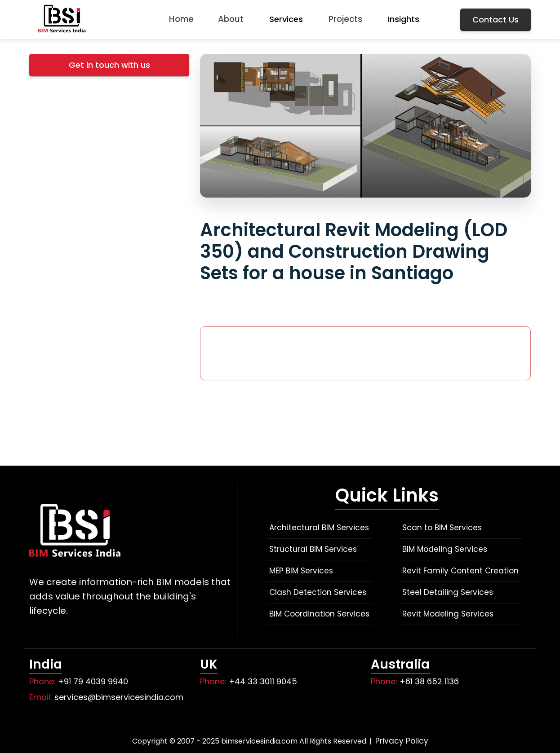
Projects (347, 19)
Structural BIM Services (313, 549)
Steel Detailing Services (447, 592)
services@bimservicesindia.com (118, 697)
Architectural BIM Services (319, 527)
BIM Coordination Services (319, 613)
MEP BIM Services (301, 570)
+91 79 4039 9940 (93, 681)
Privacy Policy (401, 740)
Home (179, 19)
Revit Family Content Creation (460, 570)
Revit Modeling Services (447, 613)
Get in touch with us (109, 64)
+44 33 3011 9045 (263, 681)
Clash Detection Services (317, 592)
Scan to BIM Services (442, 527)
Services (287, 19)
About (230, 19)
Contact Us (495, 19)
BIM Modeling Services (444, 549)
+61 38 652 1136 (429, 681)
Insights (406, 19)
